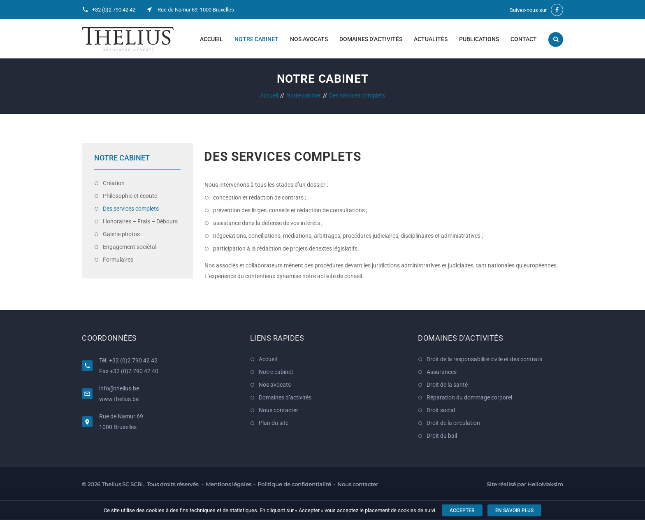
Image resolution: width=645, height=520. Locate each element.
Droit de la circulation (453, 423)
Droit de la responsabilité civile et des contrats (484, 359)
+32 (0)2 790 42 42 (113, 10)
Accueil (211, 39)
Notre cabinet (256, 39)
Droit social (441, 410)
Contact (523, 39)
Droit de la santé (447, 384)
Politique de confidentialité (294, 484)
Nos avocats (309, 39)
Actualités (431, 39)
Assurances (442, 372)
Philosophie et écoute (130, 196)
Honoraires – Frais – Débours (140, 221)
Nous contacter (278, 410)
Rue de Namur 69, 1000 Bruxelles (196, 10)
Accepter (462, 510)
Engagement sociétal (129, 247)
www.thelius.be (119, 399)
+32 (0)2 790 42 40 (134, 371)
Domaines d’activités (370, 39)
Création (114, 183)
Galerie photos (121, 234)
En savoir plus (514, 510)
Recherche (555, 39)
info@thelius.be (119, 388)
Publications (479, 39)
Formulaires (118, 259)
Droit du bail (442, 435)
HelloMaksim (545, 484)
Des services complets (131, 208)
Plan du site (273, 423)
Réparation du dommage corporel (469, 397)
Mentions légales (228, 484)
